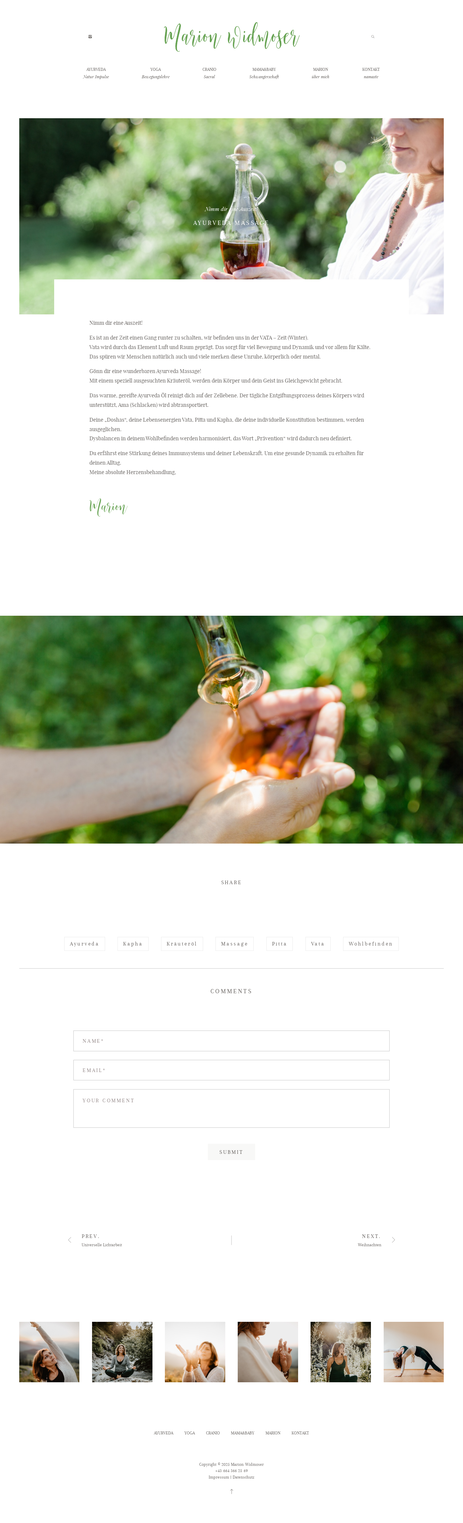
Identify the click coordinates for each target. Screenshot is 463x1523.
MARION (320, 69)
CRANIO (209, 69)
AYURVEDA (96, 69)
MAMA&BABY (264, 69)
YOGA (155, 69)
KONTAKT (371, 69)
